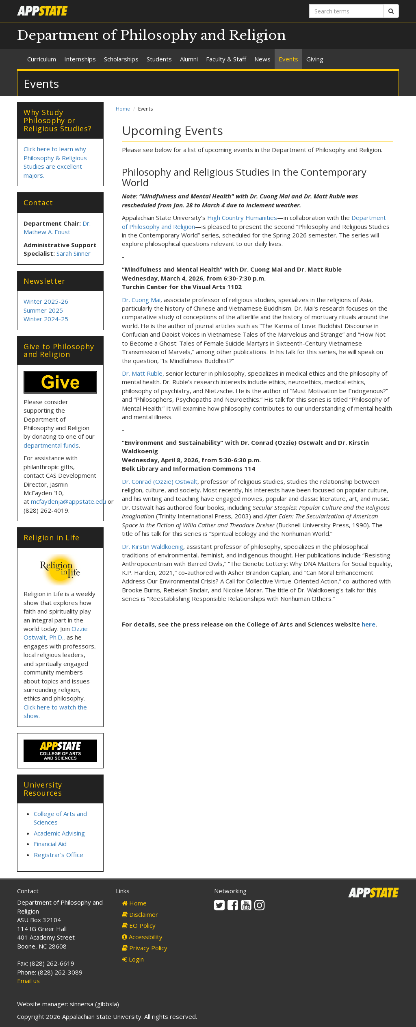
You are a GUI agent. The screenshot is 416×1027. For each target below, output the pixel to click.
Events (288, 59)
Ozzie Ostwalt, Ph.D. (56, 632)
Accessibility (142, 937)
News (262, 59)
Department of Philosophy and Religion (151, 35)
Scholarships (121, 59)
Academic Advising (59, 833)
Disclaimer (140, 914)
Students (159, 59)
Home (123, 108)
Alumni (189, 59)
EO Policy (139, 925)
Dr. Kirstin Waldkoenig (152, 546)
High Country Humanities (242, 217)
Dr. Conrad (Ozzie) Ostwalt (159, 481)
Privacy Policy (144, 948)
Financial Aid (50, 844)
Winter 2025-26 (46, 301)
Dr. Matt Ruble (142, 373)
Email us (28, 981)
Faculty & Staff (226, 59)
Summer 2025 (43, 310)
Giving (314, 59)
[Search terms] (346, 11)
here (368, 624)
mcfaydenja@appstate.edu (68, 501)
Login (133, 959)
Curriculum (41, 59)
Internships (80, 59)
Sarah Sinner (73, 253)
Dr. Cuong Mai (141, 300)
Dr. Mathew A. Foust (57, 227)
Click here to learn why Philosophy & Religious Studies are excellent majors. (55, 162)
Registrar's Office (58, 855)
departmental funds (51, 445)
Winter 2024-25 (46, 319)
